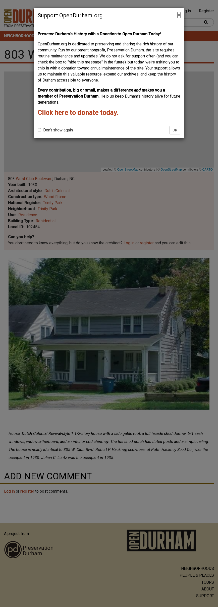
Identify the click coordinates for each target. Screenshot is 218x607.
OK (175, 130)
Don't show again (55, 130)
